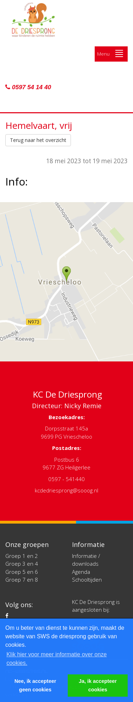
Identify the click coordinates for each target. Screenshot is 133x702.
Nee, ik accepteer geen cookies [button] (35, 685)
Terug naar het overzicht (38, 140)
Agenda (81, 571)
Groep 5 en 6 (21, 571)
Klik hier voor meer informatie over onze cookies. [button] (56, 658)
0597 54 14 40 (28, 87)
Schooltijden (87, 579)
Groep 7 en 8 (21, 579)
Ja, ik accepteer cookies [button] (98, 685)
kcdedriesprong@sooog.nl (66, 490)
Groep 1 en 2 (21, 555)
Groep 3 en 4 (21, 563)
